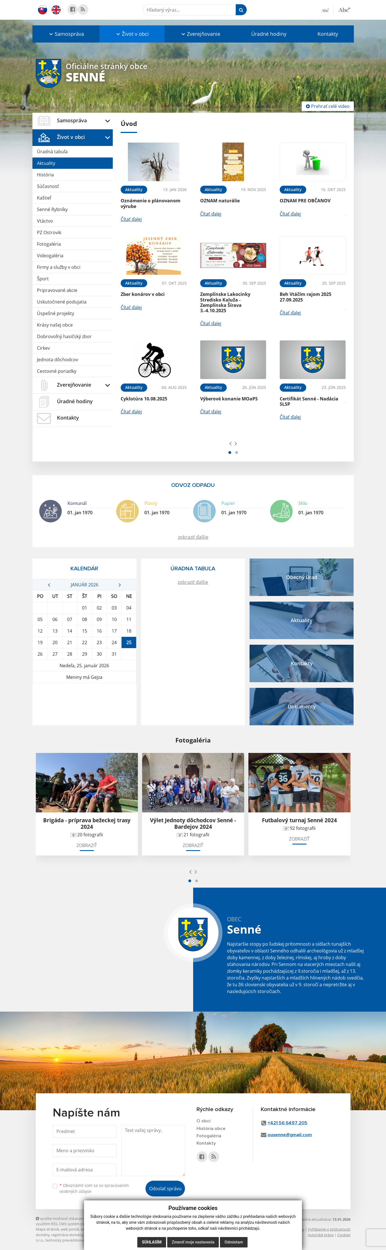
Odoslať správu (165, 1188)
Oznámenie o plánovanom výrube (150, 203)
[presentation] (230, 443)
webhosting (90, 1229)
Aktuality (46, 163)
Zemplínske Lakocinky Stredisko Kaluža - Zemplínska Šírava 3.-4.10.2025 (225, 302)
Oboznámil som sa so (94, 1188)
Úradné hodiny (268, 33)
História (45, 175)
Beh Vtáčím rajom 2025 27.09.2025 (305, 297)
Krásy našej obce (55, 325)
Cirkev (43, 348)
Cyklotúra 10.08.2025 (144, 399)
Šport (43, 279)
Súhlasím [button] (152, 1242)
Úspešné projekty (55, 313)
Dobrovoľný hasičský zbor (64, 336)
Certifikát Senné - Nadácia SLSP (309, 401)
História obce (211, 1128)
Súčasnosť (48, 186)
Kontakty (327, 33)
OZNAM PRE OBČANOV (305, 201)
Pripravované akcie (57, 290)
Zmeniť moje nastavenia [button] (193, 1242)
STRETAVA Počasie (84, 704)
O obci (204, 1121)
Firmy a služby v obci (58, 267)
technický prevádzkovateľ (66, 1240)
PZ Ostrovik (49, 232)
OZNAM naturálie (220, 201)
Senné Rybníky (52, 209)
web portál (70, 1229)
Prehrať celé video (328, 106)
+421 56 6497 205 (288, 1123)
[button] (66, 34)
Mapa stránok (47, 1229)
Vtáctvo (45, 221)
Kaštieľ (44, 198)
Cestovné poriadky (56, 371)
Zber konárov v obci (143, 294)
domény (43, 1234)
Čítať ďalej (131, 219)
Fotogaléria (49, 244)
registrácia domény (67, 1234)
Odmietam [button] (233, 1242)
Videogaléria (50, 255)
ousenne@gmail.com (290, 1134)
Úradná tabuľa (52, 152)
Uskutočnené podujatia (62, 302)
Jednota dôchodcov (57, 359)
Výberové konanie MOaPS (229, 399)
